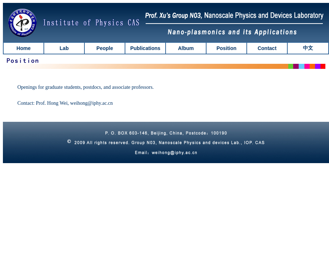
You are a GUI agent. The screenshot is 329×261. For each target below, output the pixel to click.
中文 (308, 48)
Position (226, 48)
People (104, 48)
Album (186, 48)
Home (24, 48)
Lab (64, 48)
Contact (267, 48)
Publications (145, 48)
